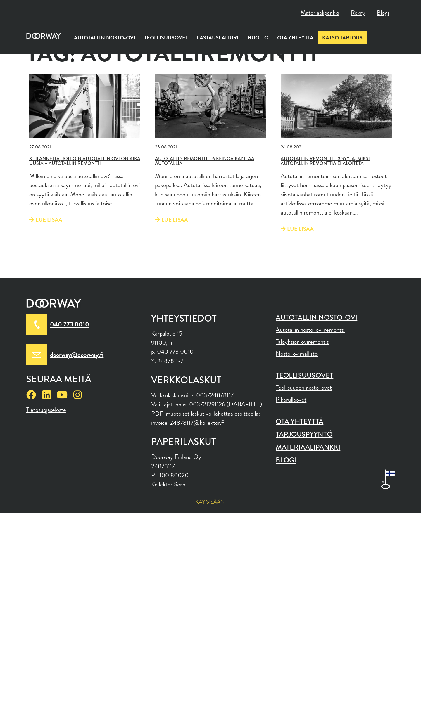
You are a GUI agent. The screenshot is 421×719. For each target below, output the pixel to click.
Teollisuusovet (166, 38)
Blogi (383, 12)
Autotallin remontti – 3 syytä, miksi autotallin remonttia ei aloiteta (325, 161)
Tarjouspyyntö (304, 434)
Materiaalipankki (320, 12)
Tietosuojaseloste (46, 409)
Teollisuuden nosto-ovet (304, 387)
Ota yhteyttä (295, 38)
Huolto (257, 38)
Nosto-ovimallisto (297, 353)
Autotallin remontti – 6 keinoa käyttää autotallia (204, 161)
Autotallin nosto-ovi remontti (310, 329)
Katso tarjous (342, 38)
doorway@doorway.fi (76, 355)
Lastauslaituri (218, 38)
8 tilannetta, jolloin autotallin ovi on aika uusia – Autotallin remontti (84, 161)
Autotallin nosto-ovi (104, 38)
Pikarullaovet (291, 399)
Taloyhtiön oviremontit (302, 341)
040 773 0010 (69, 324)
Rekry (358, 12)
